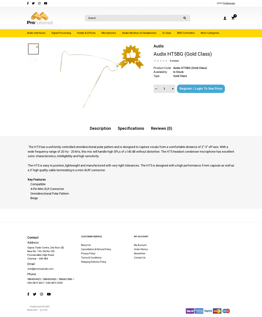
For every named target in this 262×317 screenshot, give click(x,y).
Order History (141, 249)
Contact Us (140, 257)
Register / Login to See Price (201, 88)
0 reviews (174, 61)
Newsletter (140, 253)
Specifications (131, 128)
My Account (140, 245)
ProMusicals (229, 3)
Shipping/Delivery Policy (93, 261)
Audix (159, 46)
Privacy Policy (88, 253)
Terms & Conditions (91, 257)
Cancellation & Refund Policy (96, 249)
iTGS (45, 310)
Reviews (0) (161, 128)
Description (100, 128)
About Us (86, 245)
